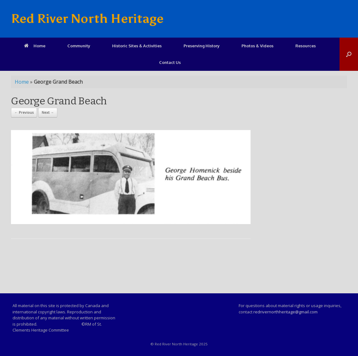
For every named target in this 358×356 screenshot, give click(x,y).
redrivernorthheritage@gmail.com (285, 312)
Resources (305, 45)
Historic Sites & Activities (137, 45)
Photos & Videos (257, 45)
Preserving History (202, 45)
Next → (48, 112)
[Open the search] (349, 54)
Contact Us (170, 62)
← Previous (24, 112)
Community (78, 45)
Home (34, 45)
